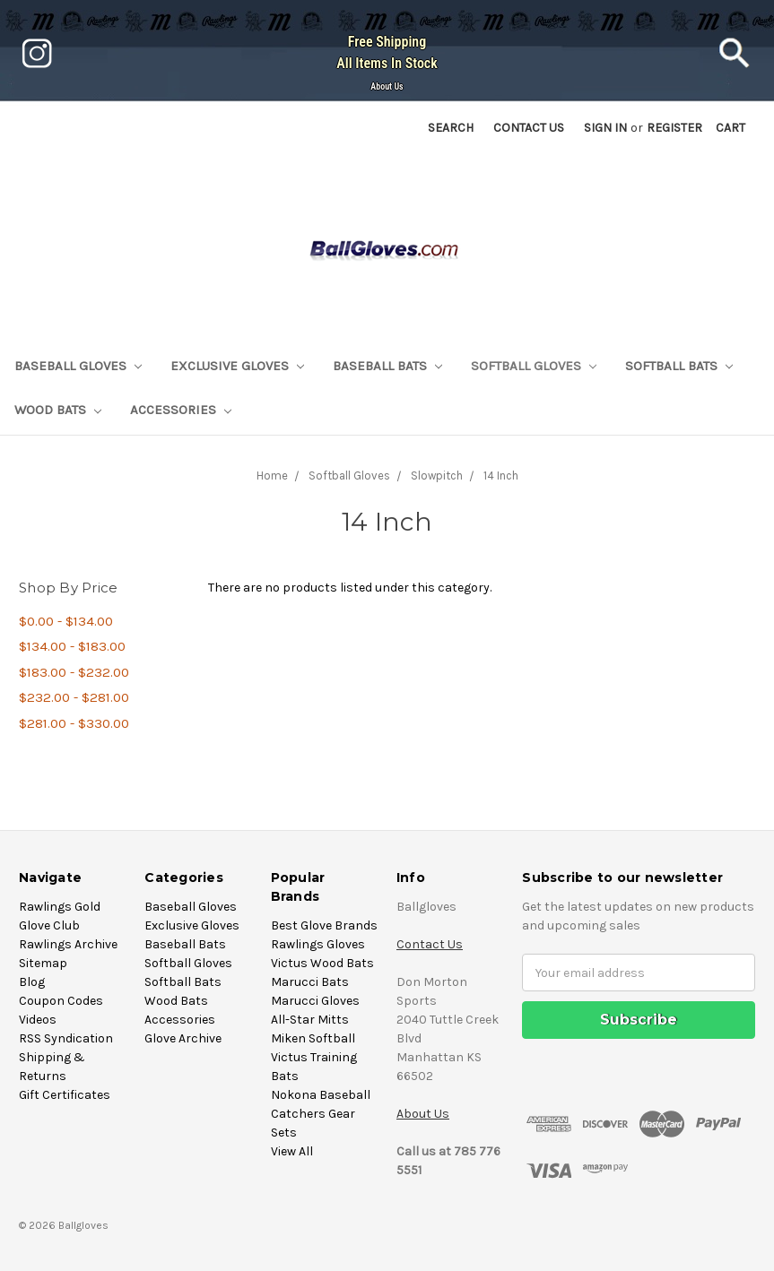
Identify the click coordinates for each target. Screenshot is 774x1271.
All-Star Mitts (310, 1019)
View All (292, 1151)
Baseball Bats (387, 366)
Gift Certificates (64, 1094)
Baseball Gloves (78, 366)
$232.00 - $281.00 (74, 697)
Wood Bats (57, 410)
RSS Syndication (66, 1038)
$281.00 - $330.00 (74, 723)
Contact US (528, 127)
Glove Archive (183, 1038)
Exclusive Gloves (237, 366)
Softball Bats (679, 366)
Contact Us (429, 944)
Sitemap (43, 963)
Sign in (605, 127)
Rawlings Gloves (318, 944)
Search (451, 127)
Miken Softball (313, 1038)
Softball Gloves (533, 366)
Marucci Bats (310, 982)
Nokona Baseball (320, 1094)
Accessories (180, 410)
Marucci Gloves (315, 1000)
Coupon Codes (61, 1000)
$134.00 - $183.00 (72, 646)
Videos (38, 1019)
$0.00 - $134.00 (66, 621)
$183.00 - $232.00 (74, 672)
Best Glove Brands (324, 925)
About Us (386, 86)
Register (674, 127)
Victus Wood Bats (322, 963)
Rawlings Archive (68, 944)
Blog (32, 982)
